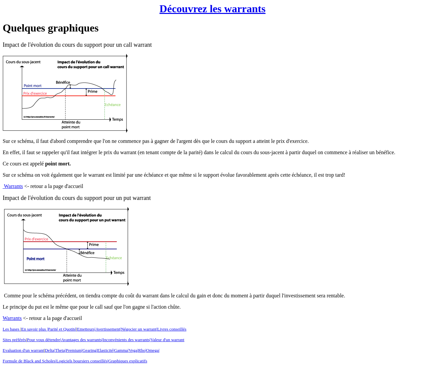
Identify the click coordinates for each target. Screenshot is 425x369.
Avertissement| (108, 329)
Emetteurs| (86, 329)
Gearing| (89, 350)
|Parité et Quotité (61, 329)
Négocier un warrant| (139, 329)
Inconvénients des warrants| (126, 339)
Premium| (74, 350)
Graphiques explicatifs (127, 360)
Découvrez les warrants (212, 9)
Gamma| (121, 350)
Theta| (60, 350)
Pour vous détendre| (44, 339)
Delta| (50, 350)
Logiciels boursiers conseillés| (82, 360)
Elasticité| (105, 350)
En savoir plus (34, 329)
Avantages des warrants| (82, 339)
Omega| (152, 350)
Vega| (133, 350)
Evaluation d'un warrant (23, 350)
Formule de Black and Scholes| (29, 360)
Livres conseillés (172, 329)
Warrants (13, 186)
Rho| (142, 350)
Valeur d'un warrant (167, 339)
